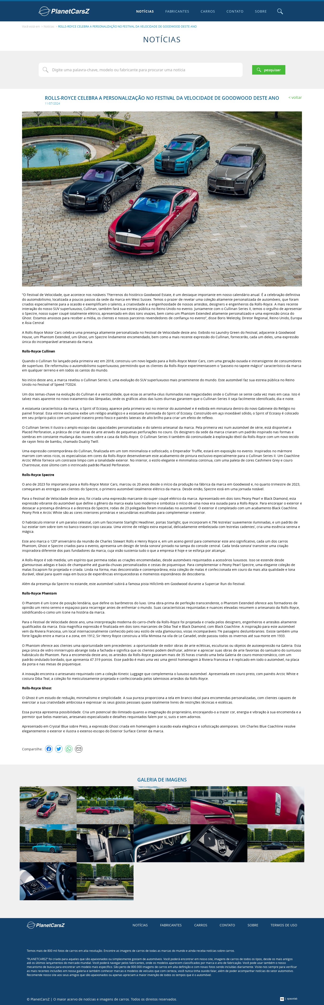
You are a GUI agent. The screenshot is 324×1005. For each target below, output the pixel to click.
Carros (208, 11)
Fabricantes (177, 11)
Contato (235, 11)
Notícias (145, 11)
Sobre (261, 11)
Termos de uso (284, 925)
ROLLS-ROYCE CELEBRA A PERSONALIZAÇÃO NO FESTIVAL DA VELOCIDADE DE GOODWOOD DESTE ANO (127, 26)
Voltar (297, 97)
